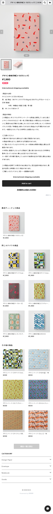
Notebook (5, 473)
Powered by (26, 493)
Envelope (5, 466)
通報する (48, 195)
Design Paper (7, 460)
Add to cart (26, 183)
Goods (4, 479)
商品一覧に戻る (26, 446)
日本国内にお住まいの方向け (26, 190)
